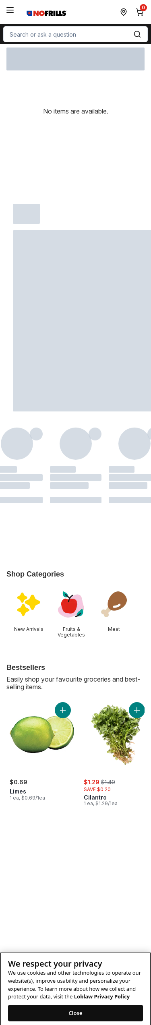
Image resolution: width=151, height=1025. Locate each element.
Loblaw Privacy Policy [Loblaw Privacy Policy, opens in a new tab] (102, 1004)
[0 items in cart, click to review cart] (141, 12)
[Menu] (10, 10)
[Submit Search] (137, 34)
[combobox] (75, 34)
